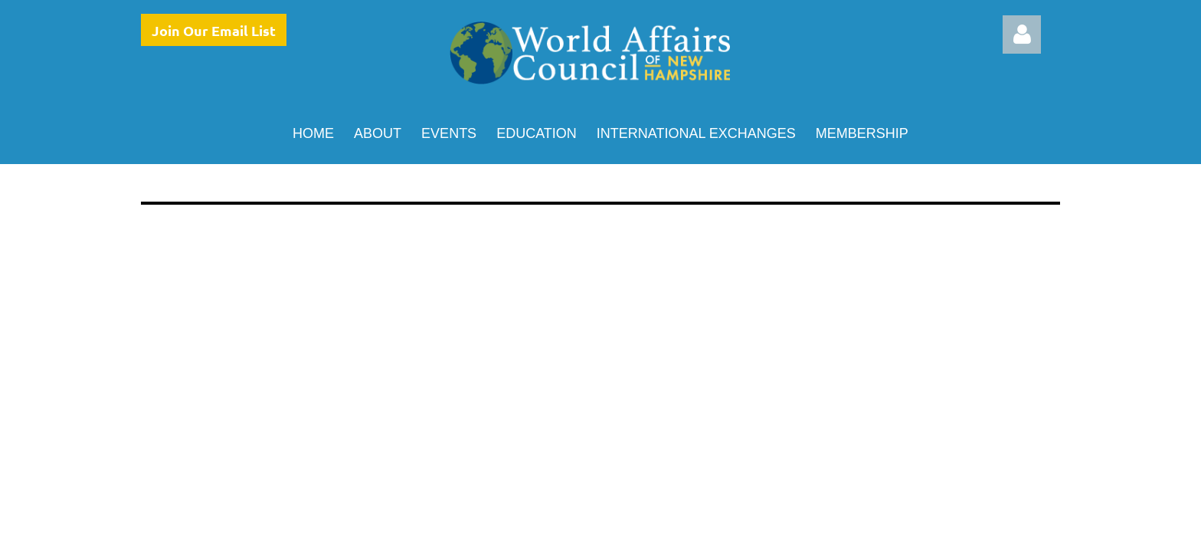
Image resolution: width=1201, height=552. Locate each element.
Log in (1022, 34)
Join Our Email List (214, 30)
